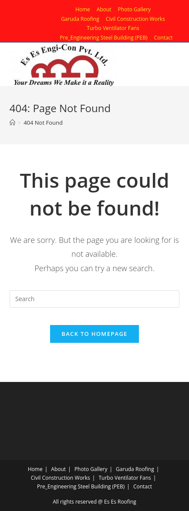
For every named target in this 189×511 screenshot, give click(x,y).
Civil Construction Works (135, 19)
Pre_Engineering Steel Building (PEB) (103, 37)
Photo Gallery (134, 9)
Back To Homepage (94, 334)
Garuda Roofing (80, 19)
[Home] (12, 122)
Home (82, 9)
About (104, 9)
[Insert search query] (94, 299)
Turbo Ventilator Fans (113, 28)
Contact (163, 37)
